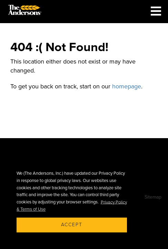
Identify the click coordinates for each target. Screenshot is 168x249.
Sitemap (153, 197)
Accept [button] (71, 225)
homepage (126, 86)
